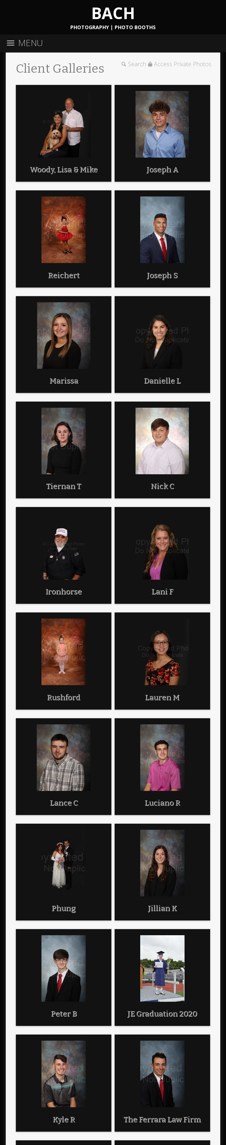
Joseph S (162, 275)
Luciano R (162, 802)
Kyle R (64, 1119)
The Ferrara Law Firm (162, 1119)
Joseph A (162, 169)
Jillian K (162, 908)
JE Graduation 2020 (162, 1013)
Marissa (63, 380)
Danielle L (162, 380)
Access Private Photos (183, 64)
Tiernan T (63, 486)
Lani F (162, 591)
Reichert (64, 275)
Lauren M (162, 697)
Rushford (63, 697)
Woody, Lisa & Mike (64, 169)
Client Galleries (60, 68)
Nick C (162, 486)
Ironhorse (63, 591)
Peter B (64, 1013)
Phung (64, 908)
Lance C (64, 802)
